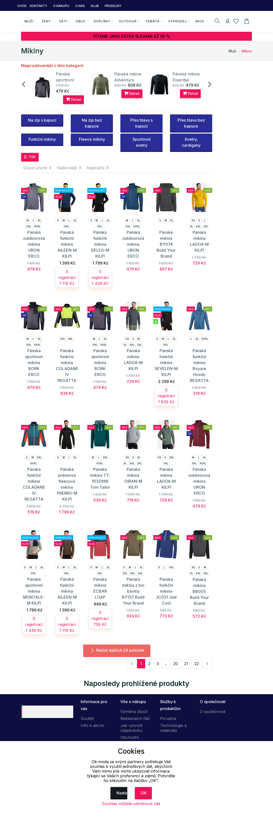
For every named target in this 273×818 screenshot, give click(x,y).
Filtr (30, 157)
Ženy (45, 21)
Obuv (80, 21)
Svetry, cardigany (191, 142)
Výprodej (176, 21)
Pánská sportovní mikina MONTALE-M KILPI (34, 591)
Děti (62, 21)
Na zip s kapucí (42, 120)
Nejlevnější (69, 167)
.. (166, 663)
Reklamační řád (134, 718)
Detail (73, 99)
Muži (28, 21)
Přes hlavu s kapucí (141, 123)
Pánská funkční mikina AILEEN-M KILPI (67, 244)
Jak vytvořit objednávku (131, 728)
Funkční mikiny (42, 139)
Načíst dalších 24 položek (116, 650)
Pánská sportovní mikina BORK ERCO (34, 362)
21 (186, 663)
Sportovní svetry (142, 142)
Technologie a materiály (173, 728)
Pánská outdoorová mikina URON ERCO (34, 244)
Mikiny (246, 51)
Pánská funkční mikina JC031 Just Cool (166, 591)
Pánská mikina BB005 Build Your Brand (199, 591)
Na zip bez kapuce (92, 123)
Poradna (168, 718)
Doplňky (101, 21)
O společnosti (212, 711)
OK (144, 792)
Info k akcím (92, 725)
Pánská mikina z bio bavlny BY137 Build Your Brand (133, 591)
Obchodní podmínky (129, 740)
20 (175, 663)
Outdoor (127, 21)
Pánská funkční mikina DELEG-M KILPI (100, 244)
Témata (151, 21)
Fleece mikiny (92, 139)
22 (196, 663)
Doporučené (37, 167)
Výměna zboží (133, 711)
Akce (199, 21)
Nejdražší (98, 167)
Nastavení (122, 792)
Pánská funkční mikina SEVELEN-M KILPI (166, 362)
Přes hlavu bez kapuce (191, 123)
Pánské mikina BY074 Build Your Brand (166, 244)
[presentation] (24, 83)
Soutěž (87, 718)
